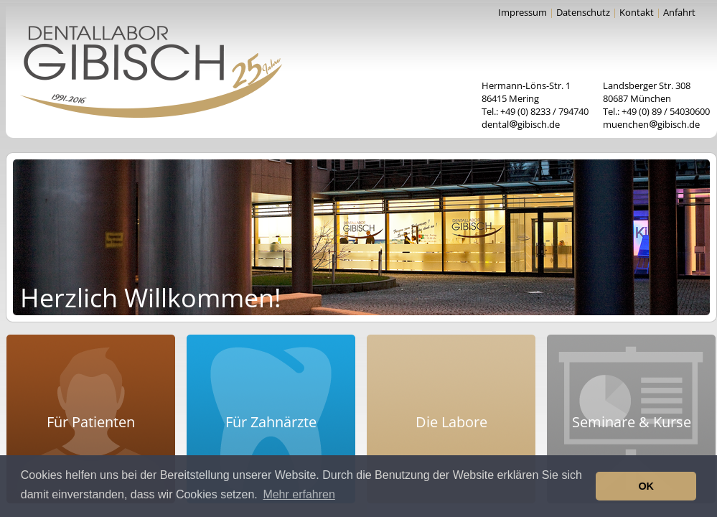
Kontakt (636, 12)
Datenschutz (583, 12)
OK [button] (646, 486)
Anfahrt (679, 12)
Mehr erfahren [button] (299, 494)
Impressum (522, 12)
